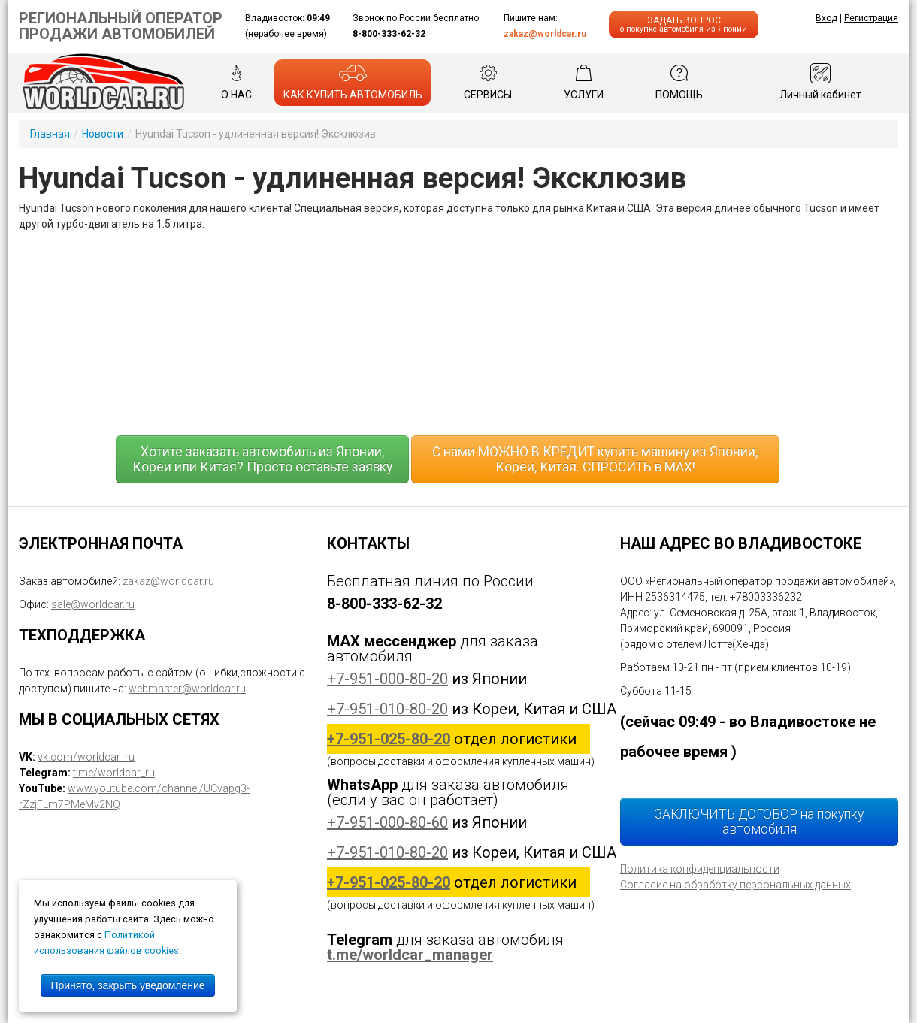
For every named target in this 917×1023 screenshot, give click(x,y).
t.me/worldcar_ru (114, 773)
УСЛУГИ (584, 82)
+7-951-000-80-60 (387, 822)
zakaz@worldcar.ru (545, 34)
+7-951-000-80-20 (387, 679)
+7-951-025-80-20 (388, 739)
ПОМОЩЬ (679, 82)
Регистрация (871, 18)
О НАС (236, 82)
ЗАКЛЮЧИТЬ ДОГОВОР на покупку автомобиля (759, 822)
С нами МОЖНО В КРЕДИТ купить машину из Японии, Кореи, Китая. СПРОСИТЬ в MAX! (595, 459)
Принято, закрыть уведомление (127, 985)
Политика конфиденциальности (699, 869)
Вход (826, 18)
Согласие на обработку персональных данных (735, 885)
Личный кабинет (820, 82)
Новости (102, 134)
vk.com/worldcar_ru (86, 757)
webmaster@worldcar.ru (187, 689)
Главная (50, 134)
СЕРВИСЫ (488, 82)
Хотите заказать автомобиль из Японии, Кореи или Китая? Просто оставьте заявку (262, 459)
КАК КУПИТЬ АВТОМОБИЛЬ (352, 82)
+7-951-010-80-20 (387, 709)
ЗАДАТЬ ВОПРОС (683, 24)
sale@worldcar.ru (93, 604)
